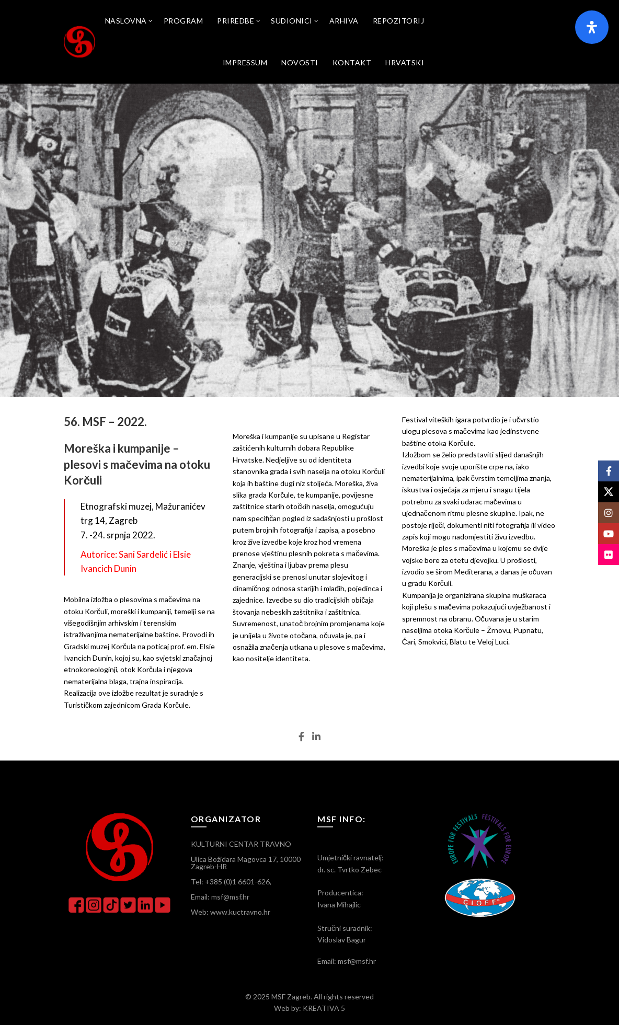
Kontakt (352, 62)
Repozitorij (399, 20)
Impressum (245, 62)
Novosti (299, 62)
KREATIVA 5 (324, 1008)
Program (183, 20)
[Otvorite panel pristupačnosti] (592, 27)
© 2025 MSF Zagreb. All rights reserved (309, 996)
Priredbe (235, 20)
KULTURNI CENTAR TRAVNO (241, 843)
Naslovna (126, 20)
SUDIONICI (292, 20)
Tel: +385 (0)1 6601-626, (231, 881)
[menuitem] (405, 63)
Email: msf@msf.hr (220, 896)
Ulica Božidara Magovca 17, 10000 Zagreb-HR (246, 863)
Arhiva (344, 20)
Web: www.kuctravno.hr (230, 911)
